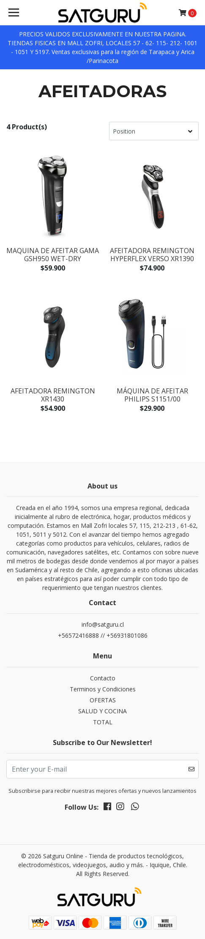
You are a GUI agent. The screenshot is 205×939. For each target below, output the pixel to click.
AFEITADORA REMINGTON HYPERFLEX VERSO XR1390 (152, 254)
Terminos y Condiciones (103, 689)
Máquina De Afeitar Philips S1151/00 (152, 395)
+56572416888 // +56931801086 (103, 635)
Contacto (102, 678)
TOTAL (102, 722)
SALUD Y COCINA (102, 711)
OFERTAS (103, 700)
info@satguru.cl (103, 624)
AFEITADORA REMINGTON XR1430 (53, 395)
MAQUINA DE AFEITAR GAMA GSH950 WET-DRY (52, 254)
